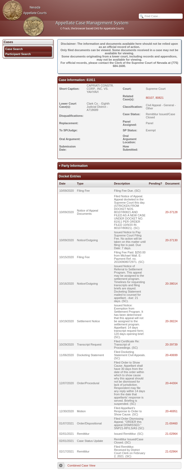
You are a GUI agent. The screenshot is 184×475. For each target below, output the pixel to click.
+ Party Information (73, 166)
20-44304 (171, 383)
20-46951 (171, 411)
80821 (159, 97)
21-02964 (171, 433)
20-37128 (171, 212)
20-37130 (171, 240)
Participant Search (18, 54)
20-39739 (171, 344)
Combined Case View (81, 465)
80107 (150, 97)
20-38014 (171, 283)
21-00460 (171, 423)
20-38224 (171, 321)
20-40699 (171, 355)
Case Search (14, 49)
